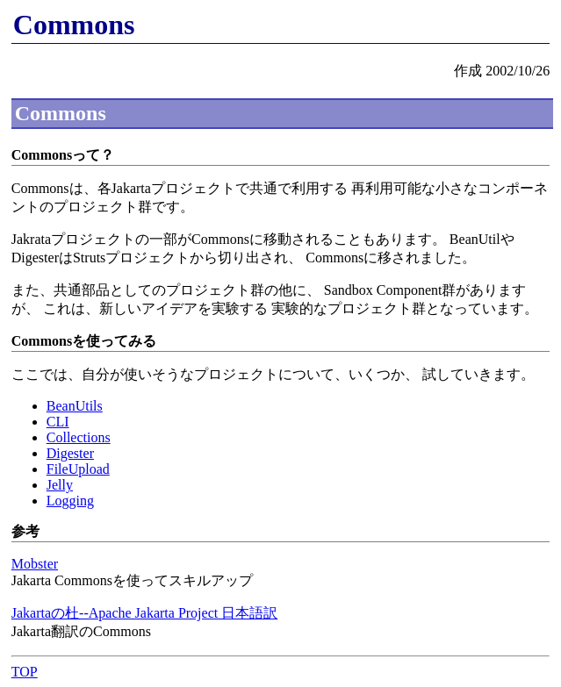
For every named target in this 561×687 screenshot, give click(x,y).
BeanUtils (75, 405)
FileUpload (78, 469)
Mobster (34, 563)
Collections (79, 437)
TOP (24, 671)
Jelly (60, 484)
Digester (70, 453)
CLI (58, 421)
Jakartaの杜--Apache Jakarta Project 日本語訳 (144, 612)
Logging (70, 500)
